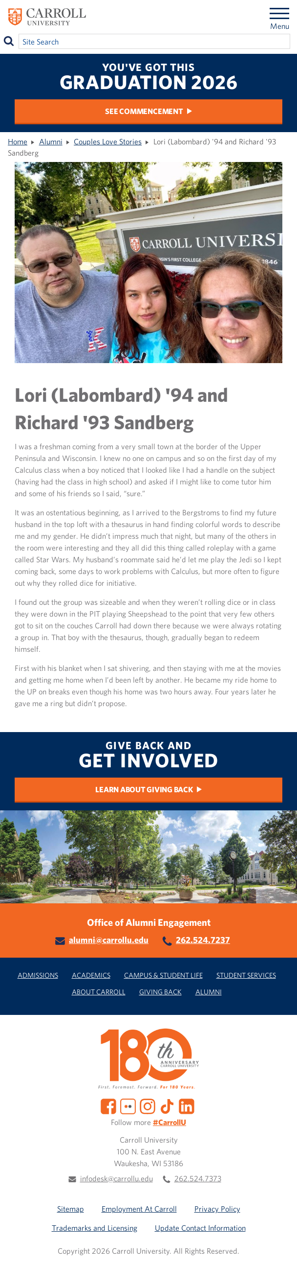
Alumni (51, 141)
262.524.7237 (203, 940)
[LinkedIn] (186, 1105)
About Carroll (99, 992)
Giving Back (160, 992)
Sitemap (70, 1208)
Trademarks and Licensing (94, 1227)
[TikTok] (167, 1105)
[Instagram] (147, 1105)
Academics (91, 975)
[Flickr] (128, 1105)
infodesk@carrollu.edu (116, 1178)
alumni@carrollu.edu (108, 940)
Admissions (38, 975)
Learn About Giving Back (143, 789)
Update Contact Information (200, 1227)
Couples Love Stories (108, 141)
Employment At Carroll (139, 1208)
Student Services (246, 975)
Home (17, 141)
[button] (279, 1246)
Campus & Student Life (163, 975)
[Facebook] (108, 1105)
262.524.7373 (197, 1178)
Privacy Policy (217, 1208)
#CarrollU (169, 1122)
